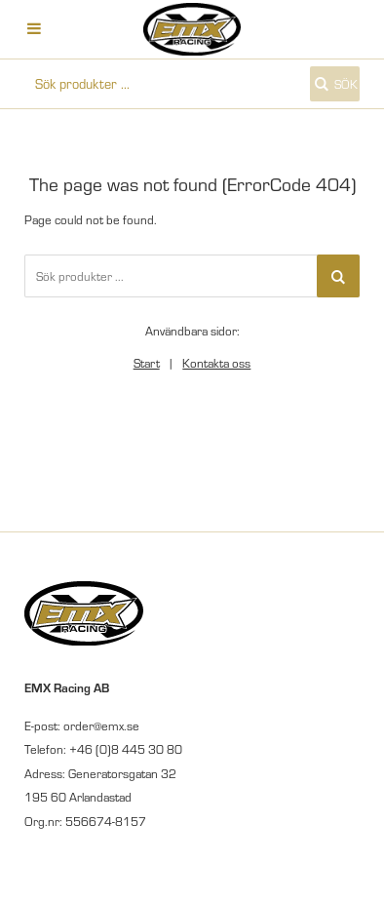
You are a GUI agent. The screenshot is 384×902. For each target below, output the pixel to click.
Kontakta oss (216, 363)
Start (147, 363)
